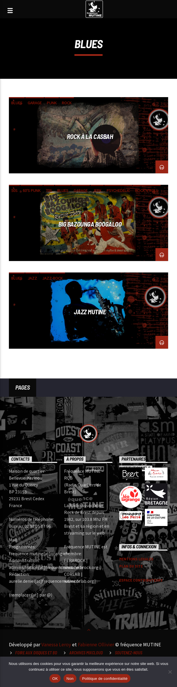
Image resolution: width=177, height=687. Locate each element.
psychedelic (118, 190)
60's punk (32, 190)
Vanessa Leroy (56, 644)
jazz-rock (52, 278)
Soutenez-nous (128, 652)
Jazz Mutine (90, 311)
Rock (67, 102)
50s (14, 190)
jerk (97, 190)
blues (16, 102)
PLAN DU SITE (131, 566)
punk (52, 102)
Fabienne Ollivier (96, 644)
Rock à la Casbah (90, 136)
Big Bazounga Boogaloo (90, 224)
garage (35, 102)
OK (55, 678)
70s (49, 190)
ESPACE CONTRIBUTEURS (141, 580)
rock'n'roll (146, 190)
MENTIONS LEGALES (136, 558)
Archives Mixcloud (86, 652)
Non (70, 678)
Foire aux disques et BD (36, 652)
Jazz (32, 278)
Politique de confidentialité (105, 678)
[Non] (170, 672)
